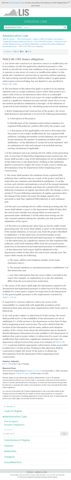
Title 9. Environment (24, 39)
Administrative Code (13, 27)
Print (16, 51)
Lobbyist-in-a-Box (41, 472)
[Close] (69, 2)
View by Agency (11, 421)
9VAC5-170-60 (9, 297)
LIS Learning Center (17, 3)
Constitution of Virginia (17, 440)
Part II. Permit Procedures (44, 42)
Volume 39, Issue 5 (23, 373)
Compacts (9, 456)
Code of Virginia (13, 410)
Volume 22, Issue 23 (34, 371)
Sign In (55, 477)
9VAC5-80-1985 (10, 84)
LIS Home (30, 472)
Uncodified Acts (12, 462)
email (28, 51)
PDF (22, 51)
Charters (9, 445)
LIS (18, 12)
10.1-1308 (7, 364)
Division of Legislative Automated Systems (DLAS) (36, 477)
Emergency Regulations (14, 424)
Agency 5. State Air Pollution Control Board (48, 39)
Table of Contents (9, 39)
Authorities (10, 451)
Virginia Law (35, 21)
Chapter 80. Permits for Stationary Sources (18, 42)
